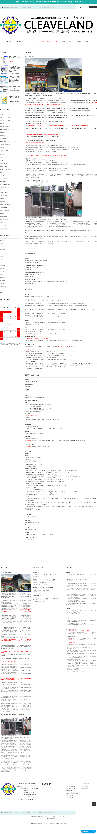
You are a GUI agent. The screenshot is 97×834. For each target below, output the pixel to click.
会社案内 (79, 41)
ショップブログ (69, 797)
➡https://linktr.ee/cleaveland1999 (25, 799)
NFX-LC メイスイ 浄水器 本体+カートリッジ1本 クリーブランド (14, 58)
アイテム (92, 7)
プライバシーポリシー (71, 795)
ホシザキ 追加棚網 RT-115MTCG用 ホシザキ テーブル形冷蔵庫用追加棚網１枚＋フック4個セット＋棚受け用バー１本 (14, 69)
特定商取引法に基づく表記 (72, 793)
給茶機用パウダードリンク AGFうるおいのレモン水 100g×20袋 (14, 98)
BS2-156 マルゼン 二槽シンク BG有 (14, 87)
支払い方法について (70, 786)
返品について (69, 790)
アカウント (84, 7)
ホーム (67, 783)
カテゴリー (20, 41)
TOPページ (8, 41)
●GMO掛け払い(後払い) (30, 466)
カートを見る (85, 786)
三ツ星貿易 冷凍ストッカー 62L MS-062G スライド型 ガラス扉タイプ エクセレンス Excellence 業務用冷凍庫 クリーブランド (14, 79)
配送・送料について (70, 788)
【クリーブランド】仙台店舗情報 (26, 783)
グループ (33, 41)
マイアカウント (85, 783)
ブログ (63, 41)
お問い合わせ (88, 41)
